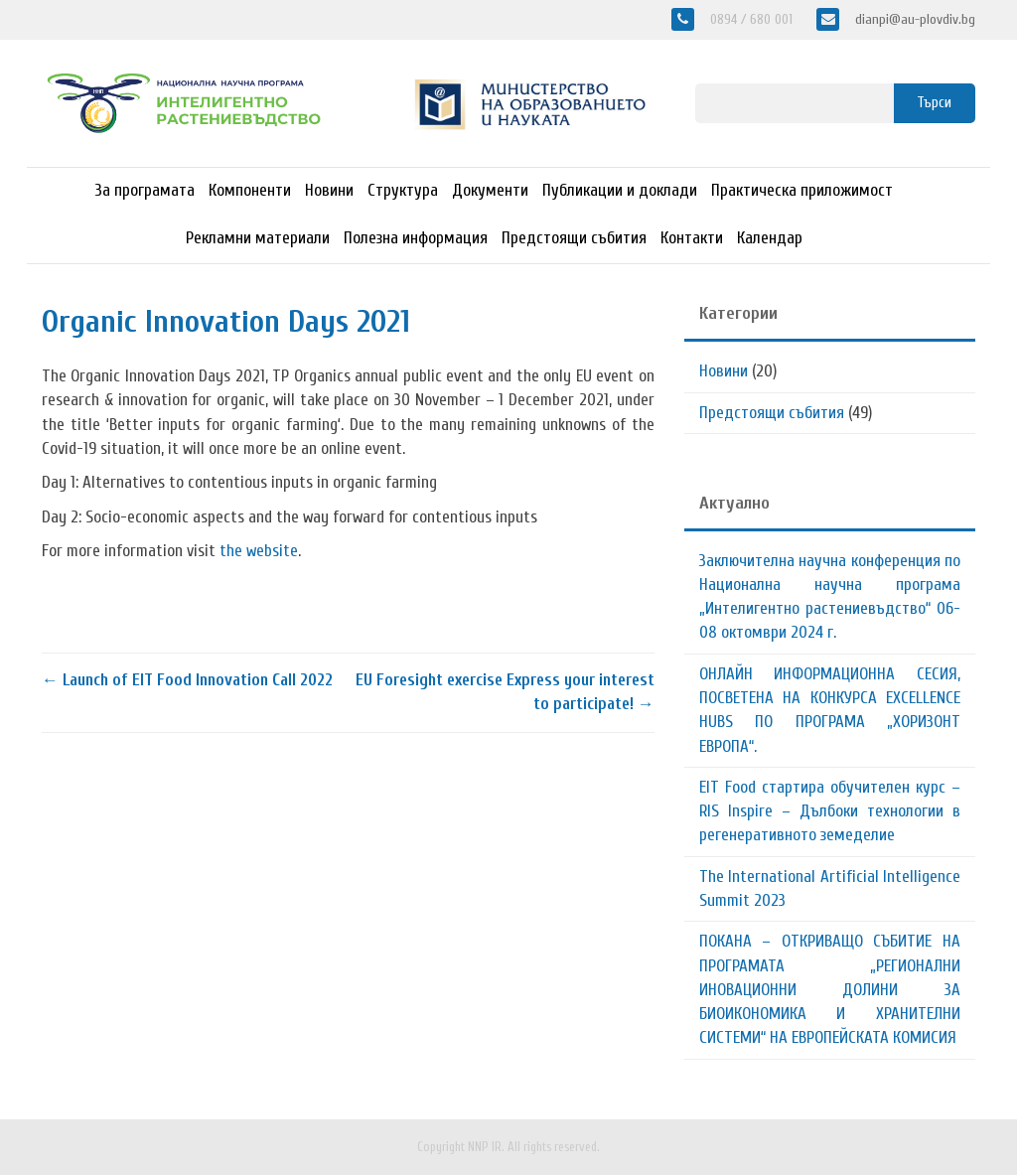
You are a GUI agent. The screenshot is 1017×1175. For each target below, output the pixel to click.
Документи (490, 190)
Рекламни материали (258, 237)
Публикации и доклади (619, 190)
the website (258, 550)
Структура (402, 190)
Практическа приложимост (802, 190)
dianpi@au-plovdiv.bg (913, 19)
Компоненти (250, 190)
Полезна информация (416, 237)
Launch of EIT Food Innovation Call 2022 (187, 679)
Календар (769, 237)
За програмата (145, 190)
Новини (329, 190)
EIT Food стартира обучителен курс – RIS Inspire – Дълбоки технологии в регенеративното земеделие (829, 811)
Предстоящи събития (574, 237)
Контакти (691, 237)
